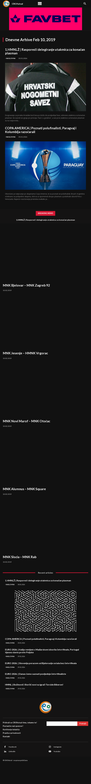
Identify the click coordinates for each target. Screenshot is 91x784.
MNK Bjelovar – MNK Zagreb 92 (26, 285)
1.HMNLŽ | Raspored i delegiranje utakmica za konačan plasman (45, 51)
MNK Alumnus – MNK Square (24, 489)
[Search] (82, 723)
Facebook (12, 747)
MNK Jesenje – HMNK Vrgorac (25, 353)
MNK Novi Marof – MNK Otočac (26, 421)
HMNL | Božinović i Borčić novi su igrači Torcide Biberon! (34, 684)
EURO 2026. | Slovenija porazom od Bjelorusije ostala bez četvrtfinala (41, 663)
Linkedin (12, 751)
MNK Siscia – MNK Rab (19, 557)
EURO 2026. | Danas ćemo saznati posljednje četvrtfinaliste (35, 674)
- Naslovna (10, 58)
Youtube (57, 751)
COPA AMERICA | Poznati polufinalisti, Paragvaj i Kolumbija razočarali (40, 130)
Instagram (57, 747)
